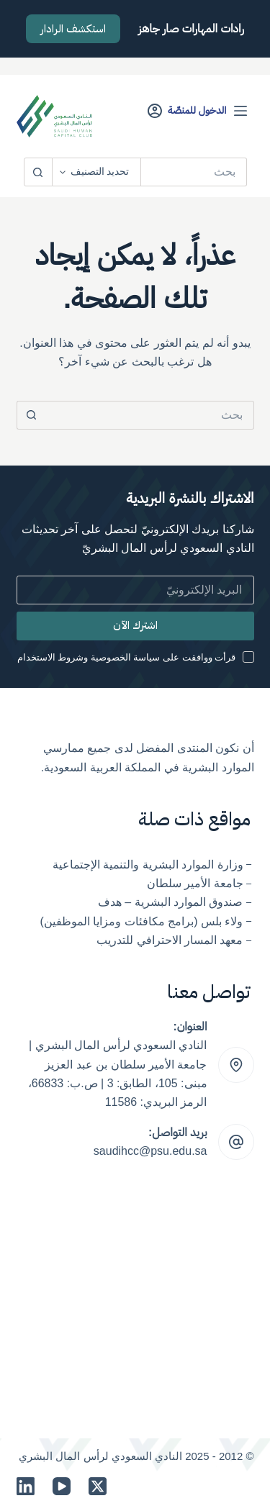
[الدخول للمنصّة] (187, 110)
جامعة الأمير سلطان (195, 883)
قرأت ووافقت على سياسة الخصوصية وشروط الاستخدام (126, 657)
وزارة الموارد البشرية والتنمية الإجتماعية (148, 864)
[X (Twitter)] (98, 1486)
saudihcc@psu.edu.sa (150, 1151)
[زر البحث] (38, 172)
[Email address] (135, 590)
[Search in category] (97, 172)
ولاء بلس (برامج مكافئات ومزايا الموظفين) (141, 921)
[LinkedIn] (26, 1486)
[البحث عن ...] (194, 172)
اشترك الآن (135, 625)
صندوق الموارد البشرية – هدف (170, 902)
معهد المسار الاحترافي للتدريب (169, 940)
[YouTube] (62, 1486)
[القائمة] (240, 110)
